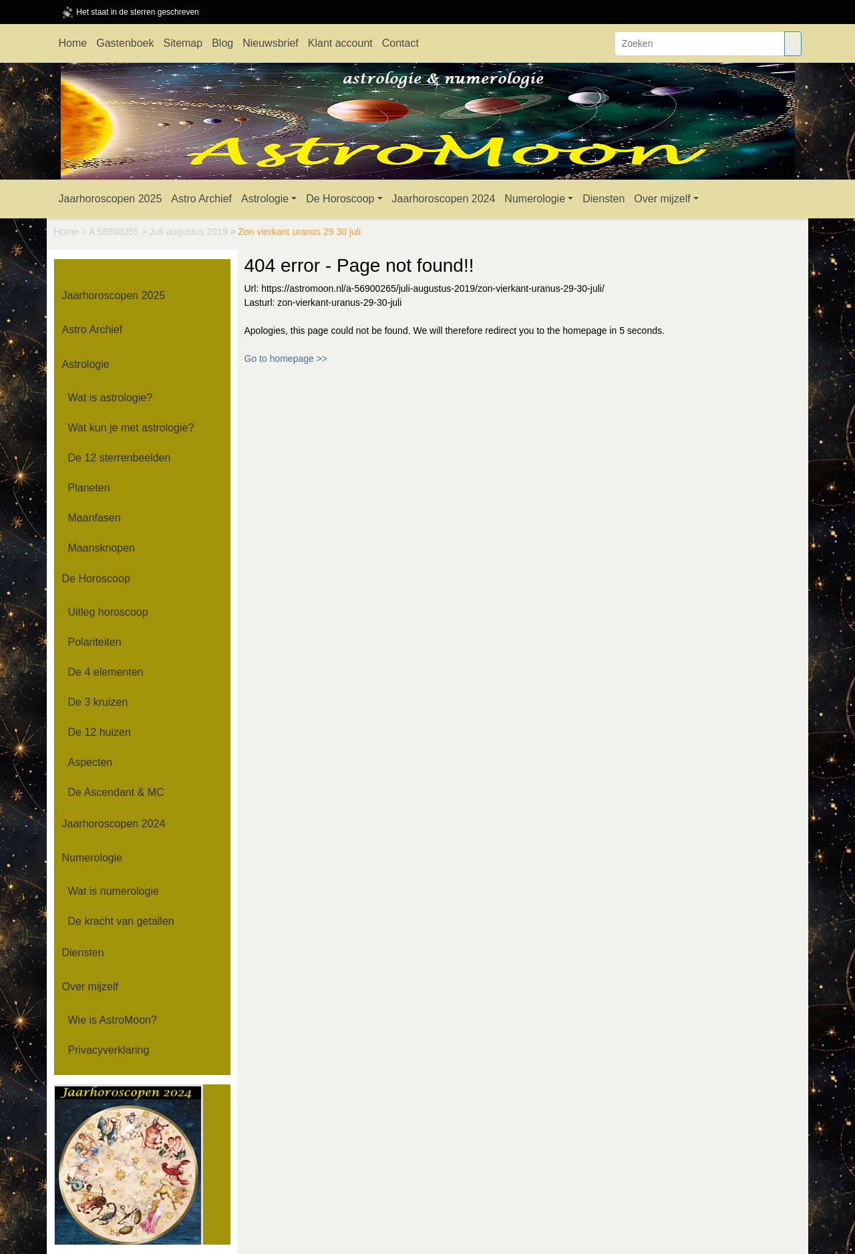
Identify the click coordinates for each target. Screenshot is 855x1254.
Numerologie (534, 198)
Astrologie (265, 198)
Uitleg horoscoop (108, 612)
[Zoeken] (700, 43)
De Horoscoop (340, 198)
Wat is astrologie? (110, 397)
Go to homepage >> (286, 358)
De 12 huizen (99, 732)
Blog (222, 43)
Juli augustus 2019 (190, 231)
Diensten (603, 198)
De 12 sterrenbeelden (119, 457)
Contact (400, 43)
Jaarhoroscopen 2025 (110, 198)
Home (73, 43)
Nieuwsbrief (270, 43)
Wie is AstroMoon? (112, 1020)
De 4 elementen (106, 672)
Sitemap (182, 43)
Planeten (89, 487)
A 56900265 (115, 231)
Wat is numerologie (113, 891)
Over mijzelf (662, 198)
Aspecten (90, 762)
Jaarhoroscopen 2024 (444, 198)
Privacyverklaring (109, 1050)
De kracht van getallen (121, 921)
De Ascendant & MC (116, 792)
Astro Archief (201, 198)
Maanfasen (94, 518)
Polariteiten (95, 642)
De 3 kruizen (98, 702)
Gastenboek (125, 43)
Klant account (340, 43)
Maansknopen (102, 548)
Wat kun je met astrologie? (131, 427)
